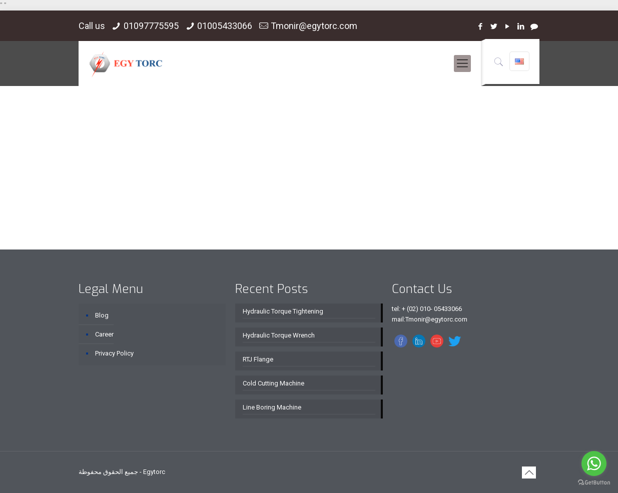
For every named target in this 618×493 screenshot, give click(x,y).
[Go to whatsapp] (593, 463)
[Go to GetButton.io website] (594, 483)
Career (104, 334)
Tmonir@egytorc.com (314, 25)
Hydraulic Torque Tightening (283, 311)
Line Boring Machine (272, 407)
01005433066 (224, 25)
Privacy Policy (114, 353)
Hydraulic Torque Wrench (279, 335)
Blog (102, 315)
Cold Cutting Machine (273, 383)
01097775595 (151, 25)
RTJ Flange (258, 359)
